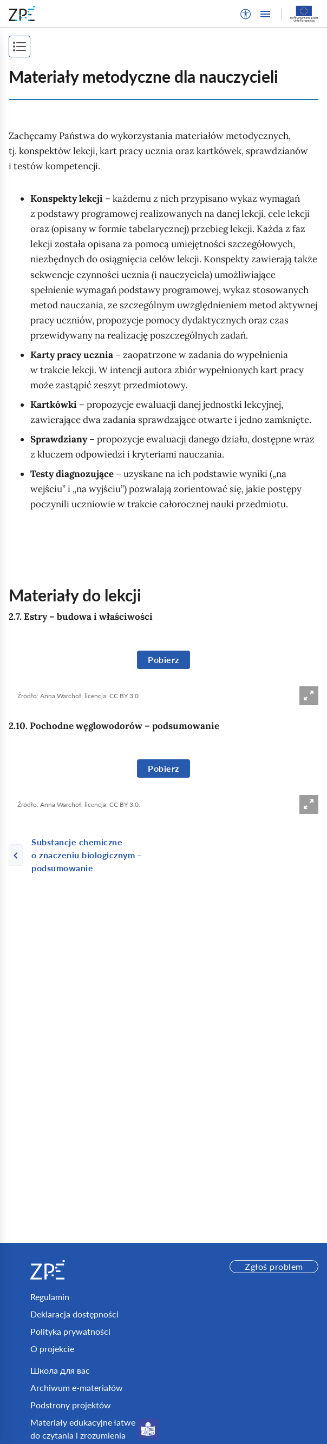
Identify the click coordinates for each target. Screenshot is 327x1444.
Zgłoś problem (274, 1266)
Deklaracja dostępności (74, 1314)
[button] (246, 14)
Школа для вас (60, 1370)
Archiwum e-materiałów (76, 1387)
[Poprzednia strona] (86, 855)
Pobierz (163, 659)
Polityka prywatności (70, 1331)
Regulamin (49, 1296)
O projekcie (52, 1348)
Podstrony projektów (70, 1405)
